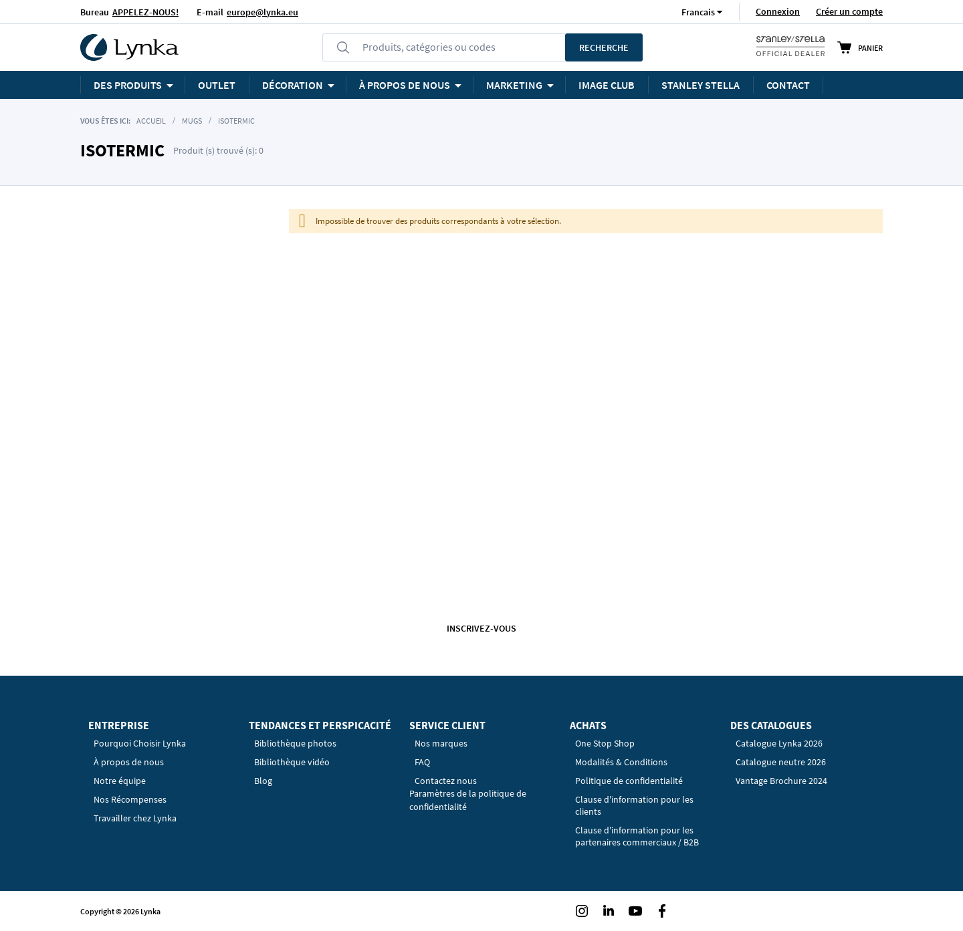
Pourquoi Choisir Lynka (140, 743)
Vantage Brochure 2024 (781, 781)
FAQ (422, 762)
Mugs (192, 121)
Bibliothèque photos (295, 743)
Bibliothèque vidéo (292, 762)
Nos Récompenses (130, 799)
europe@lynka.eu (262, 12)
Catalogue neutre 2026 (781, 762)
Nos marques (441, 743)
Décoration (292, 85)
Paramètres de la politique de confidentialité (467, 800)
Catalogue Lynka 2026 (779, 743)
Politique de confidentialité (629, 781)
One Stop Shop (605, 743)
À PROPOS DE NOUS (404, 85)
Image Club (606, 85)
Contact (788, 85)
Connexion (778, 11)
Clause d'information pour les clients (634, 805)
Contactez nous (446, 781)
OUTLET (216, 85)
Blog (263, 781)
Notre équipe (120, 781)
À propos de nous (129, 762)
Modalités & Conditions (621, 762)
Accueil (151, 121)
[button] (698, 11)
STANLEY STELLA (700, 85)
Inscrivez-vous (481, 628)
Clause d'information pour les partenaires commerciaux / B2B (637, 836)
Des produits (128, 85)
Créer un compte (849, 11)
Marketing (514, 85)
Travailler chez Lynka (135, 818)
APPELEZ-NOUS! (145, 12)
